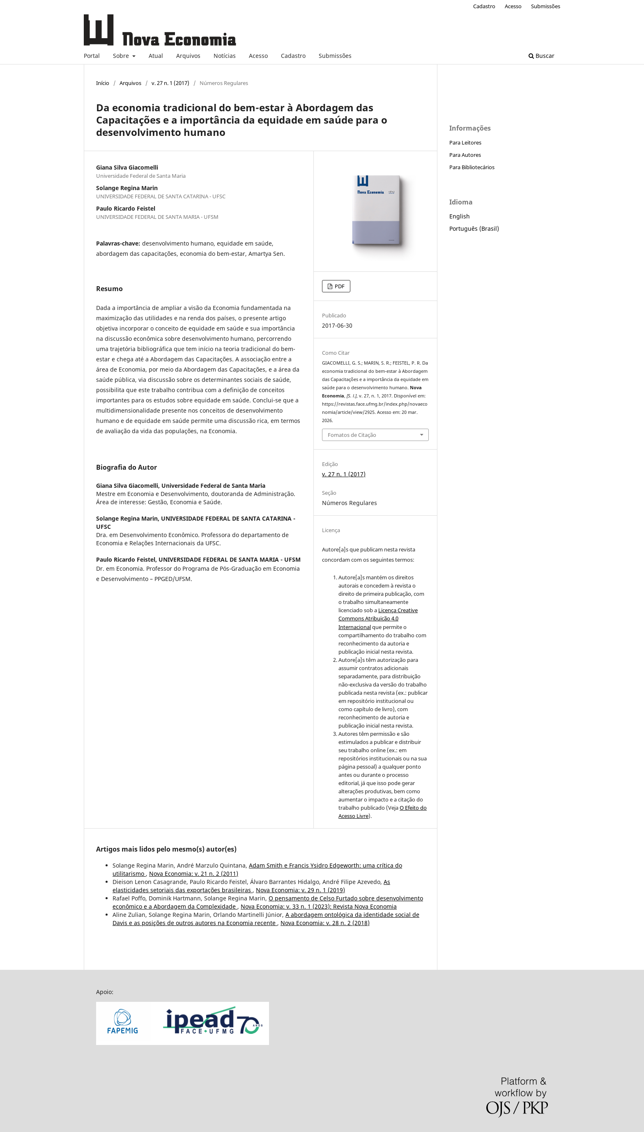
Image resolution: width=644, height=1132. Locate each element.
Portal (92, 56)
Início (102, 83)
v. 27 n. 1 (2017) (170, 83)
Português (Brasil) (474, 228)
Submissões (335, 56)
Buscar (541, 56)
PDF (339, 286)
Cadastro (293, 56)
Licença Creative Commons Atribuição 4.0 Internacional (378, 618)
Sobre (122, 56)
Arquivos (188, 56)
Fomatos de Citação (352, 435)
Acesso (258, 56)
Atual (156, 56)
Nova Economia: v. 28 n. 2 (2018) (325, 923)
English (459, 216)
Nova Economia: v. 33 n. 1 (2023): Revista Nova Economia (319, 906)
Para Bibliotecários (471, 167)
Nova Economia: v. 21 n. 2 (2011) (193, 873)
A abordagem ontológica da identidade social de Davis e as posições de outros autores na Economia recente (266, 919)
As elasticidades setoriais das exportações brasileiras (251, 886)
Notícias (225, 56)
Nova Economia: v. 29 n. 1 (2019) (300, 890)
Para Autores (465, 154)
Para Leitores (465, 142)
